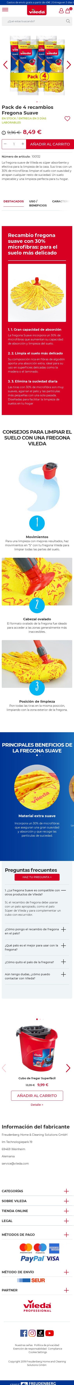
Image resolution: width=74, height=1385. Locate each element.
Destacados (14, 201)
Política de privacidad (46, 1345)
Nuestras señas (24, 1345)
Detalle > (36, 1105)
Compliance (55, 1348)
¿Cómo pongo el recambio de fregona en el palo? (32, 931)
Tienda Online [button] (15, 1211)
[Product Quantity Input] (14, 144)
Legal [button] (7, 1221)
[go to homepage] (37, 10)
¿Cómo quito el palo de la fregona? (29, 962)
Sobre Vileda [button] (14, 1201)
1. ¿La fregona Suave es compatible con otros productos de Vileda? (32, 892)
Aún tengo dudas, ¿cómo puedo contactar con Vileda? (27, 976)
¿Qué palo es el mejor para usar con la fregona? (31, 947)
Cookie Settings (38, 1352)
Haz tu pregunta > (37, 877)
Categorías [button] (12, 1191)
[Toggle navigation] (5, 10)
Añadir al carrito (50, 144)
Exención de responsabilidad (30, 1348)
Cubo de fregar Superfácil (36, 1078)
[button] (61, 11)
